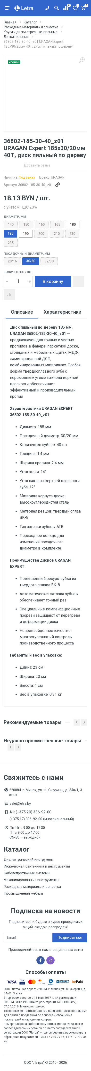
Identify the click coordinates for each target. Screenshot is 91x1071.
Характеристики (62, 312)
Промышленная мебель (23, 893)
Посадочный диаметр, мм (27, 253)
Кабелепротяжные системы (27, 873)
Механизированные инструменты (31, 880)
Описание (22, 312)
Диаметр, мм (15, 216)
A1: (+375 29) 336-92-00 (30, 812)
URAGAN (58, 177)
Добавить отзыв (37, 165)
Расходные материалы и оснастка (32, 886)
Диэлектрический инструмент (29, 859)
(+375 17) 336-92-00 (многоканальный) (41, 819)
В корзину (53, 281)
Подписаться (70, 937)
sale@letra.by (20, 803)
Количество (18, 272)
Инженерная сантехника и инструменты (37, 866)
